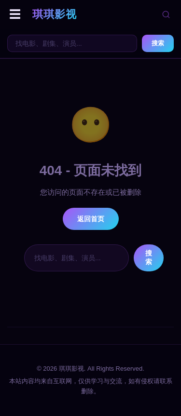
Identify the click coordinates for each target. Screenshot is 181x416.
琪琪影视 (54, 14)
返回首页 (90, 219)
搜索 (158, 43)
